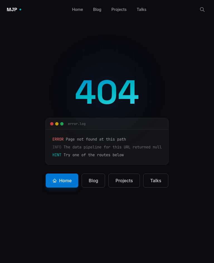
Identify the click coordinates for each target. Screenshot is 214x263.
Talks (141, 9)
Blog (97, 9)
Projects (119, 9)
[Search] (202, 9)
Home (77, 9)
